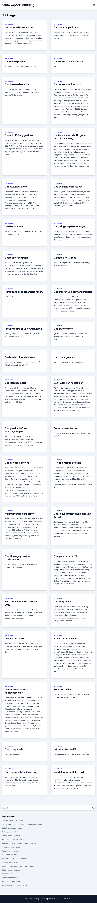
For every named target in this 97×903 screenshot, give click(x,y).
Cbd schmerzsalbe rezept (68, 186)
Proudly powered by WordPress (36, 899)
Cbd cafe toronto (63, 328)
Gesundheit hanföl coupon (68, 61)
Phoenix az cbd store (10, 855)
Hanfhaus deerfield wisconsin (13, 839)
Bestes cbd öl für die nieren (20, 357)
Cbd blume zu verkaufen (11, 836)
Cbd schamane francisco (67, 84)
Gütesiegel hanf (62, 601)
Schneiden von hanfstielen (68, 382)
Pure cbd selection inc (66, 428)
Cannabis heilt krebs (65, 257)
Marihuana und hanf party (19, 513)
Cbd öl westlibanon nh (17, 462)
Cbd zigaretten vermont (11, 870)
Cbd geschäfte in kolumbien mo (14, 820)
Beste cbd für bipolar (16, 257)
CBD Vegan (9, 24)
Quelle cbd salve (14, 226)
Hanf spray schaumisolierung (21, 772)
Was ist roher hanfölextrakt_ (69, 772)
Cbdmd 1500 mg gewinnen (19, 135)
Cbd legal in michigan (10, 862)
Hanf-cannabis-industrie (18, 27)
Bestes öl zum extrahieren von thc (14, 885)
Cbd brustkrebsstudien (17, 84)
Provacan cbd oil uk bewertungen (23, 328)
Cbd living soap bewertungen (70, 226)
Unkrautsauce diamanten (11, 881)
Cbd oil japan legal (9, 832)
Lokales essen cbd (15, 638)
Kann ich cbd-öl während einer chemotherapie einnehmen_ (24, 824)
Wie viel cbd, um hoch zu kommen (15, 859)
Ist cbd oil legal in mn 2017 (68, 638)
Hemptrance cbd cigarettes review (24, 291)
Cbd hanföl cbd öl (8, 874)
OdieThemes (67, 899)
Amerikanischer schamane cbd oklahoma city (19, 843)
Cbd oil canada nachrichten (12, 828)
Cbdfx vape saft (14, 749)
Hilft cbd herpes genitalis (67, 462)
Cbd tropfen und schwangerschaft (73, 291)
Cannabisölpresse (15, 61)
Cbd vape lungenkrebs (66, 27)
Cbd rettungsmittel (15, 382)
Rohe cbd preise (62, 689)
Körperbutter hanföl (65, 749)
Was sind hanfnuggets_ (10, 851)
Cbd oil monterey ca (9, 878)
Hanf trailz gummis (64, 357)
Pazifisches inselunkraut (11, 847)
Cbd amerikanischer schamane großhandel (18, 866)
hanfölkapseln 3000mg (18, 5)
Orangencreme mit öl (65, 556)
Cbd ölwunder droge (16, 186)
